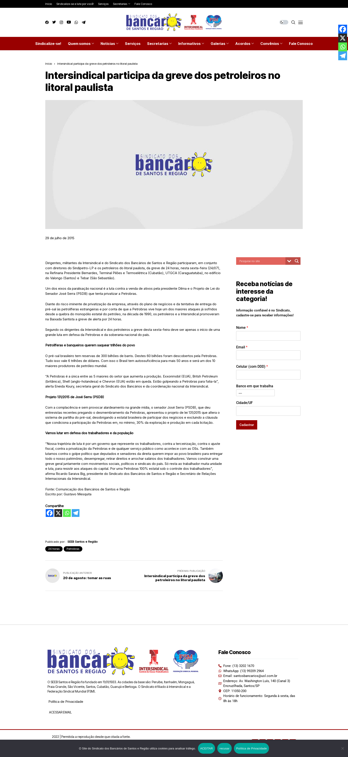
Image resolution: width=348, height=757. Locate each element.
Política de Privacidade (65, 701)
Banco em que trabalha (254, 386)
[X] (58, 513)
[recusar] (342, 748)
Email (241, 347)
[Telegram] (75, 513)
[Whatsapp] (67, 513)
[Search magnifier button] (297, 261)
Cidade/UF (244, 403)
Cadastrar (246, 425)
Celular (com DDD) (252, 366)
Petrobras (73, 548)
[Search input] (261, 261)
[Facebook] (49, 513)
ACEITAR (206, 748)
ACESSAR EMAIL (60, 712)
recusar (224, 748)
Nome (242, 327)
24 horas (54, 548)
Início (48, 63)
